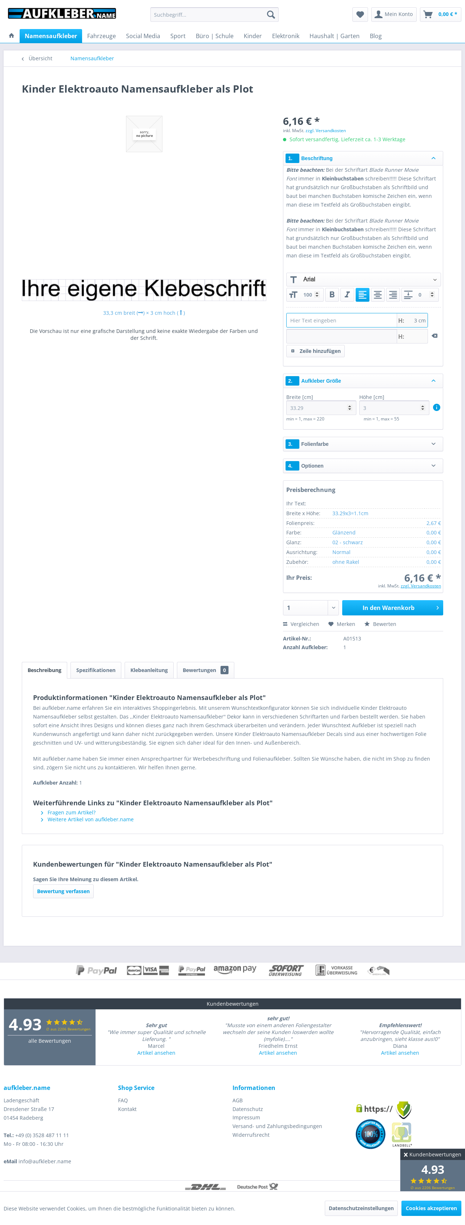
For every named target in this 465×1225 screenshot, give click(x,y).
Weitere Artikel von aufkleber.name (87, 819)
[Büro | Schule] (215, 36)
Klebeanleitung (149, 670)
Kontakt (127, 1109)
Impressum (246, 1117)
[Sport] (178, 36)
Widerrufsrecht (251, 1134)
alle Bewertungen (49, 1040)
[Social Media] (143, 36)
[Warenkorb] (440, 14)
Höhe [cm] (394, 404)
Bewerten (380, 623)
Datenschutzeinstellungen (361, 1208)
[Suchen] (271, 14)
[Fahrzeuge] (101, 36)
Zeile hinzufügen (316, 349)
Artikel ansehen (156, 1052)
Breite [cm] (321, 404)
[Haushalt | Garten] (334, 36)
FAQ (123, 1100)
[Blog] (376, 36)
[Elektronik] (285, 36)
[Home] (12, 36)
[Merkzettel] (360, 14)
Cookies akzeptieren (431, 1208)
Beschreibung (44, 670)
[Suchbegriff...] (214, 14)
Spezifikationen (96, 670)
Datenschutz (247, 1109)
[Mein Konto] (394, 14)
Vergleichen (301, 623)
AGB (237, 1100)
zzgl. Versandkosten (326, 130)
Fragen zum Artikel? (68, 812)
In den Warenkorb (401, 607)
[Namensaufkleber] (51, 36)
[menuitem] (214, 14)
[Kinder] (253, 36)
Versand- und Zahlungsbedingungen (277, 1126)
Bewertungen (206, 670)
